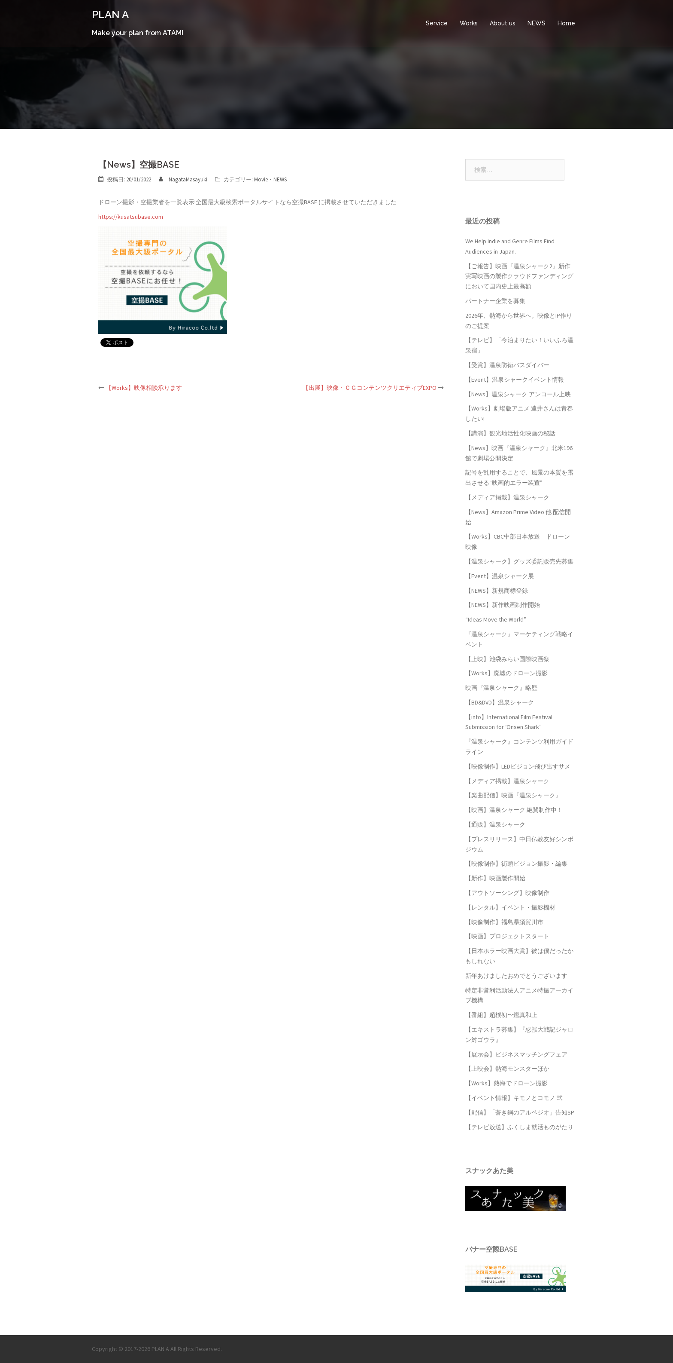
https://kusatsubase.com (130, 217)
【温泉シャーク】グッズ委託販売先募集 (519, 561)
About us (502, 23)
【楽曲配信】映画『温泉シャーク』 (513, 795)
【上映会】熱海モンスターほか (507, 1068)
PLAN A (110, 14)
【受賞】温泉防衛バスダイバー (507, 365)
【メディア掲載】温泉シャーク (507, 497)
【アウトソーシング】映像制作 (507, 893)
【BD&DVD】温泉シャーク (499, 702)
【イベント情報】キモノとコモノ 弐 (514, 1098)
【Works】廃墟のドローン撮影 (506, 673)
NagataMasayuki (188, 179)
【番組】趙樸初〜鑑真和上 (501, 1015)
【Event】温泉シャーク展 (499, 576)
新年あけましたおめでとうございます (516, 976)
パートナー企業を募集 (495, 301)
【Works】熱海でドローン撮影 (506, 1083)
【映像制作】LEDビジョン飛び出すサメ (517, 766)
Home (566, 23)
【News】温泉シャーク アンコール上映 (518, 394)
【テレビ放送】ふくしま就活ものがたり (519, 1127)
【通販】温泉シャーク (495, 824)
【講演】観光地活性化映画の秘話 (510, 433)
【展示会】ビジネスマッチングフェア (516, 1054)
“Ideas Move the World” (495, 619)
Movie (261, 179)
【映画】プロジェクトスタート (507, 936)
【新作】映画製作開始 (495, 878)
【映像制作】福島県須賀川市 (504, 922)
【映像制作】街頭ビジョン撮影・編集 (516, 863)
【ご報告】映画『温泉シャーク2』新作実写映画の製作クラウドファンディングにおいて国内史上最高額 (519, 276)
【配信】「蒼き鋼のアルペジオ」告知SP (519, 1112)
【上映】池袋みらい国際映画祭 (507, 659)
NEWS (536, 23)
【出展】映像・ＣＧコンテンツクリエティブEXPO (370, 388)
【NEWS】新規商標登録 (496, 590)
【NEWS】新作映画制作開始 (502, 605)
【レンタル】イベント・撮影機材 (510, 907)
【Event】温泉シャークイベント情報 (514, 379)
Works (469, 23)
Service (437, 23)
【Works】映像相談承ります (144, 388)
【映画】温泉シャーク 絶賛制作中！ (514, 810)
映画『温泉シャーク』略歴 (501, 688)
